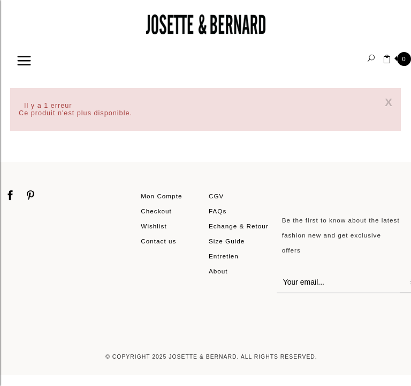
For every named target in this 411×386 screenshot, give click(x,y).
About (218, 271)
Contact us (158, 240)
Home (22, 79)
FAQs (217, 210)
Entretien (224, 256)
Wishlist (153, 225)
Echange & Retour (239, 225)
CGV (216, 195)
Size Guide (227, 240)
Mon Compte (161, 195)
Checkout (156, 210)
